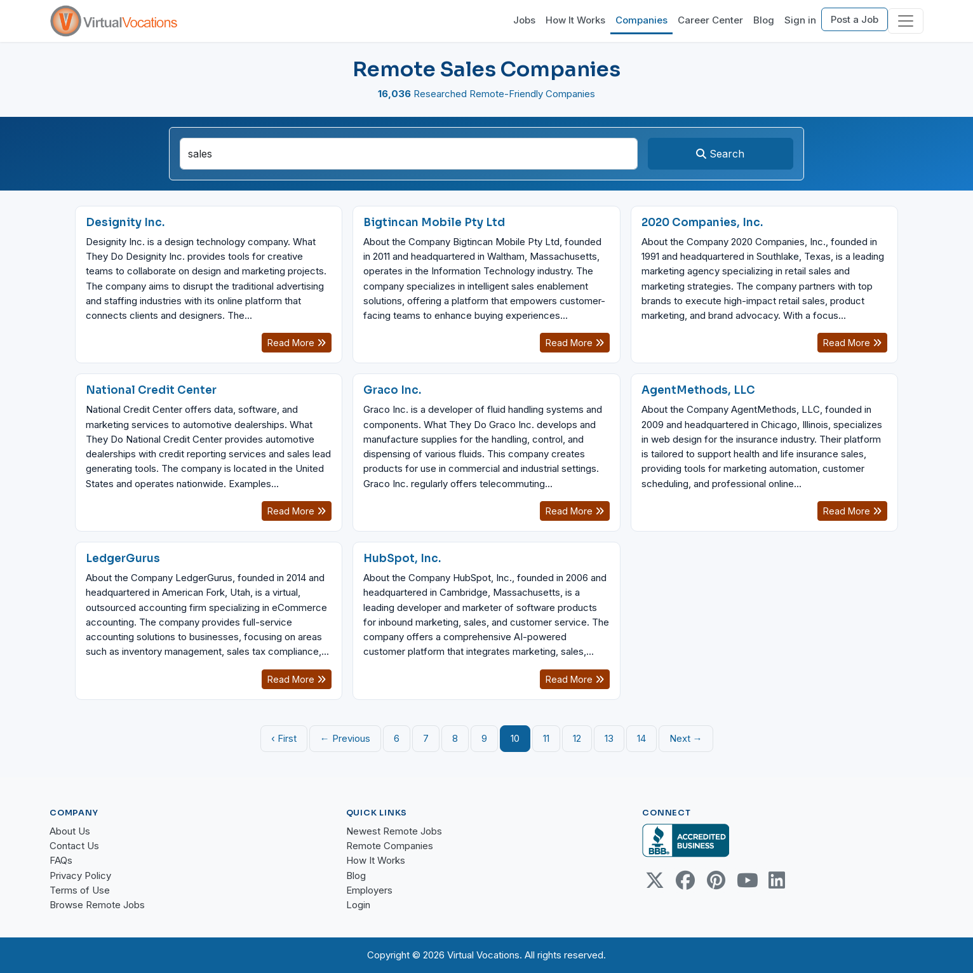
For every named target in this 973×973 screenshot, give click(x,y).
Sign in (800, 20)
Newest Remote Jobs (394, 831)
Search (720, 153)
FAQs (61, 860)
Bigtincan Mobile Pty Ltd (434, 222)
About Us (70, 831)
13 (609, 738)
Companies (641, 20)
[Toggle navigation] (905, 21)
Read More (296, 342)
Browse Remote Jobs (97, 905)
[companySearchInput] (409, 154)
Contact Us (74, 846)
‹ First (284, 738)
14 (641, 738)
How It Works (575, 20)
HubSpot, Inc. (402, 558)
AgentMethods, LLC (698, 390)
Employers (369, 890)
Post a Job (854, 19)
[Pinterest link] (715, 880)
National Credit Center (151, 390)
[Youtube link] (746, 880)
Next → (685, 738)
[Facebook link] (685, 880)
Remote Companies (389, 846)
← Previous (345, 738)
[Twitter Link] (655, 880)
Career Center (710, 20)
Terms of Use (80, 890)
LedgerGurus (123, 558)
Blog (763, 20)
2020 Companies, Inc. (702, 222)
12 (577, 738)
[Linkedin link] (776, 880)
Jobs (524, 20)
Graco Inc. (392, 390)
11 (546, 738)
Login (358, 905)
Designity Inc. (125, 222)
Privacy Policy (80, 875)
